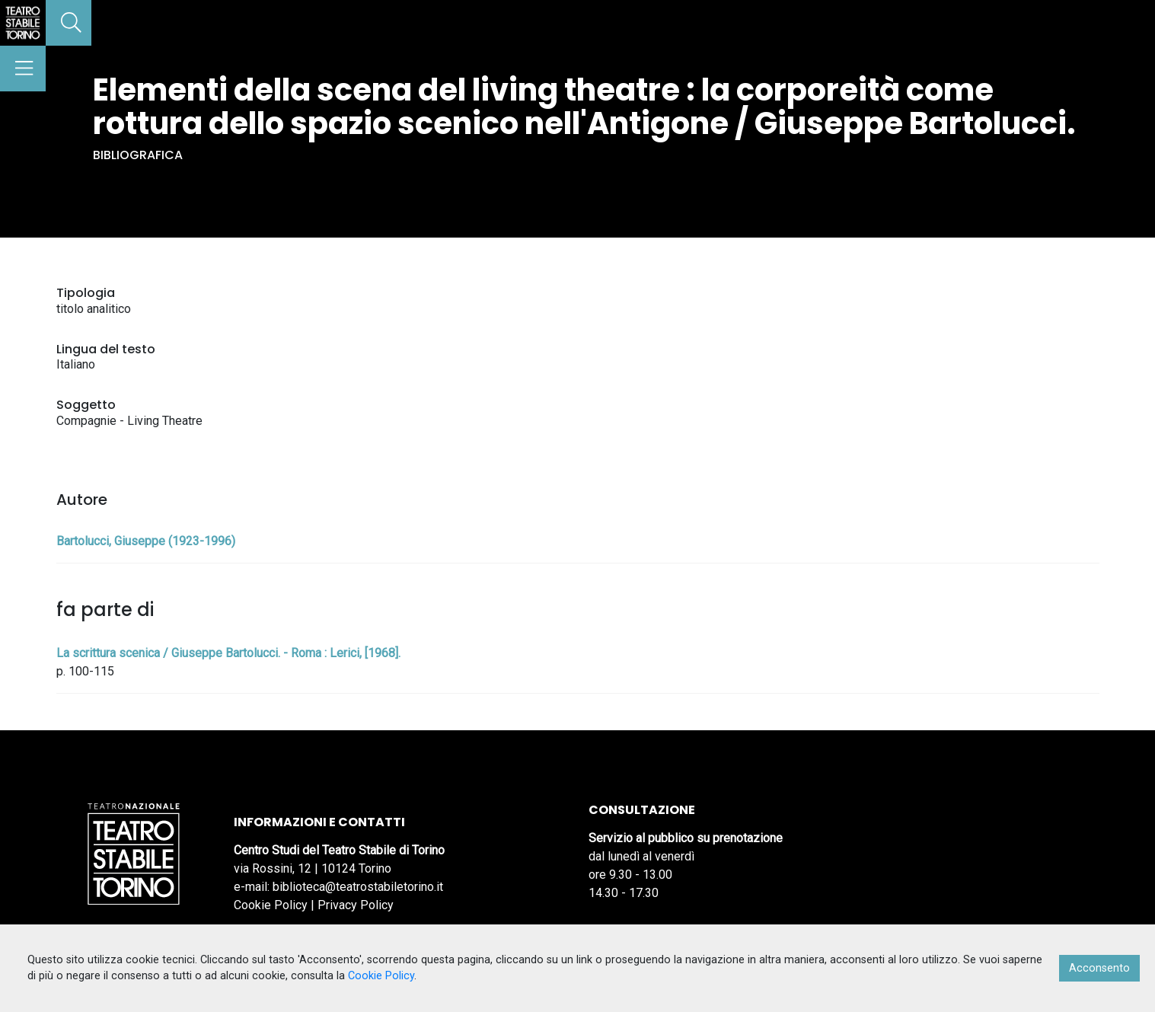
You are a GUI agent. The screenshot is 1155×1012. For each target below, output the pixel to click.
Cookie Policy (271, 905)
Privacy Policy (355, 905)
